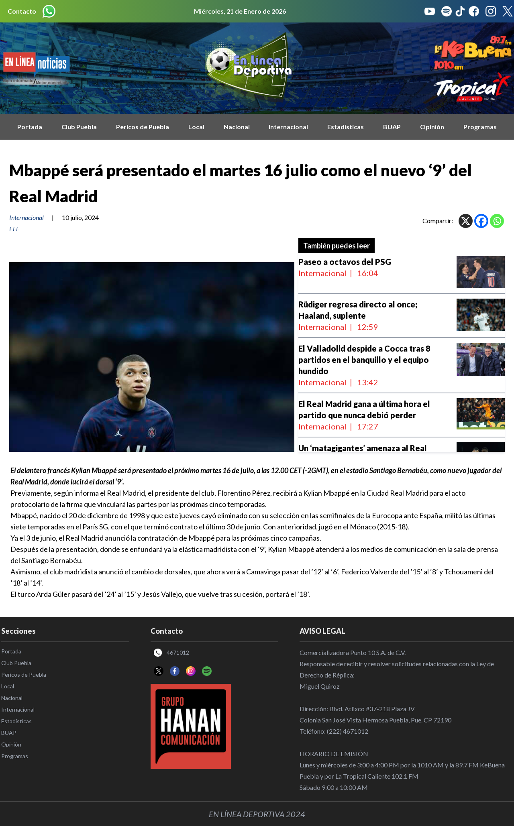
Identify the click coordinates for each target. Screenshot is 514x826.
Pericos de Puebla (142, 126)
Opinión (432, 126)
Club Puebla (79, 126)
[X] (466, 221)
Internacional (288, 126)
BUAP (392, 126)
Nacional (237, 126)
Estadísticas (345, 126)
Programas (480, 126)
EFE (14, 228)
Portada (29, 126)
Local (196, 126)
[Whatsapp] (497, 221)
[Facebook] (481, 221)
